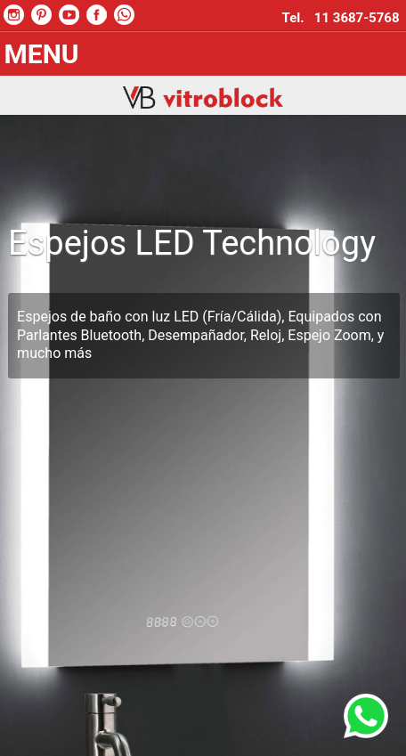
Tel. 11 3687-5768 (344, 18)
